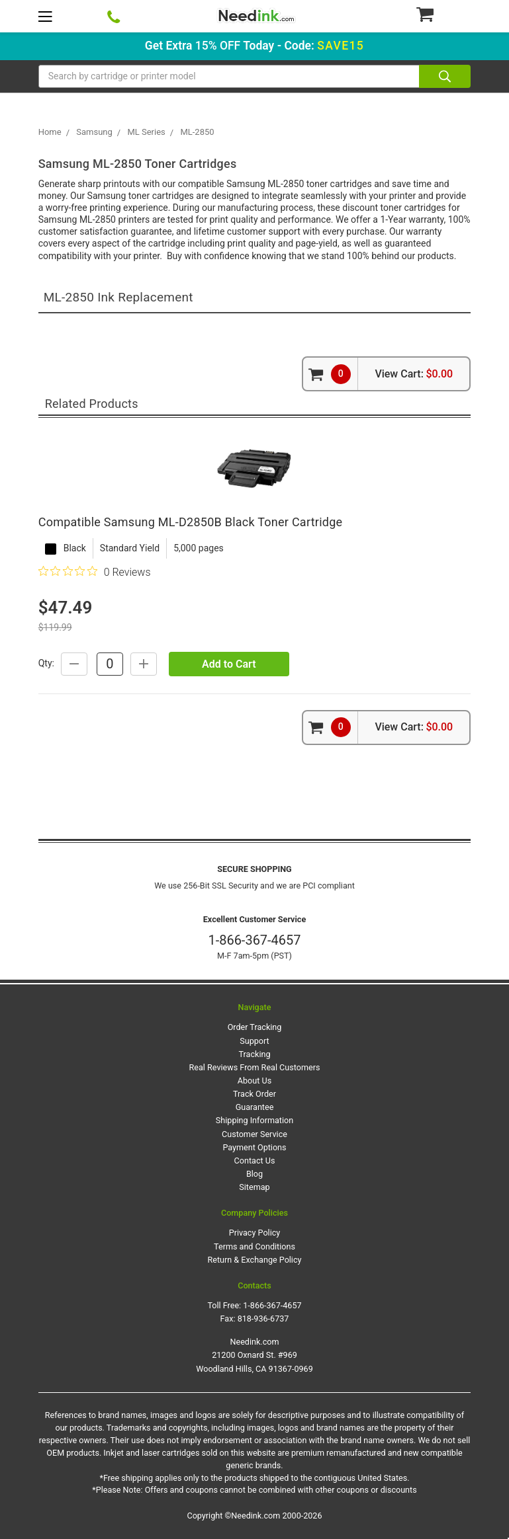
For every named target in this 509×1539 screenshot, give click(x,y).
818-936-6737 (263, 1318)
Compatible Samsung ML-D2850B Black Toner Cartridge (190, 522)
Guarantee (255, 1107)
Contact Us (254, 1160)
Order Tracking (255, 1027)
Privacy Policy (255, 1233)
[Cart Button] (443, 14)
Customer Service (254, 1134)
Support (254, 1041)
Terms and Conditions (254, 1246)
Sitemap (254, 1187)
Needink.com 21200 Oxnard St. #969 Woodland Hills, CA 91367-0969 (254, 1355)
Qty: (46, 663)
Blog (254, 1174)
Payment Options (254, 1147)
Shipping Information (254, 1120)
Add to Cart (228, 664)
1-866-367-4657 (254, 940)
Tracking (254, 1054)
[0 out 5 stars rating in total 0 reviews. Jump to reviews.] (94, 572)
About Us (254, 1080)
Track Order (254, 1094)
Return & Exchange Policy (254, 1260)
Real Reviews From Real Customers (254, 1067)
